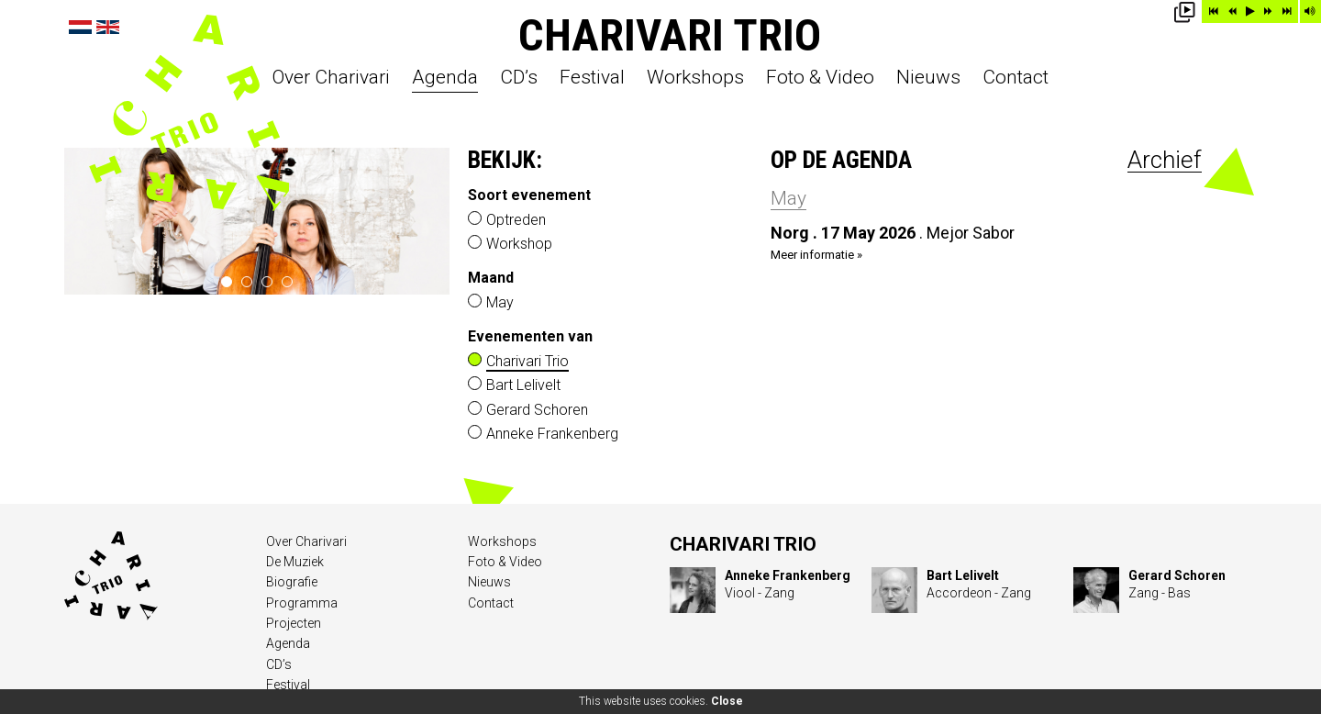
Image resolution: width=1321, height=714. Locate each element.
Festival (592, 78)
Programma (302, 603)
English (107, 27)
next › (428, 221)
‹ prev (84, 221)
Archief (1164, 159)
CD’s (519, 78)
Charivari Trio (669, 35)
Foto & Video (820, 78)
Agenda (445, 78)
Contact (1015, 78)
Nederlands (80, 27)
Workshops (695, 78)
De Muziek (295, 561)
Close (727, 701)
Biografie (291, 582)
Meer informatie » (816, 255)
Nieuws (928, 78)
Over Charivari (331, 78)
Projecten (293, 623)
